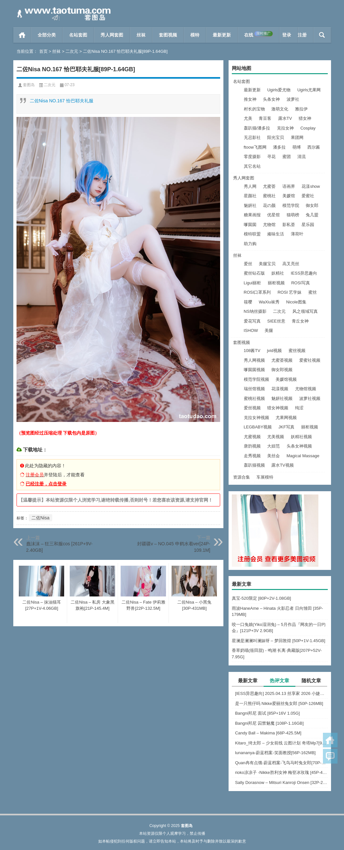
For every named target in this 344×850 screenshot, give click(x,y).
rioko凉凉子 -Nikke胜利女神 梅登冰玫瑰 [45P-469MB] (281, 772)
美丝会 (273, 455)
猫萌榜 (293, 214)
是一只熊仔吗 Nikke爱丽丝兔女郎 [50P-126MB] (279, 703)
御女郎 (312, 205)
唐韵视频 (252, 446)
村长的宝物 (254, 109)
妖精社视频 (301, 436)
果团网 (297, 137)
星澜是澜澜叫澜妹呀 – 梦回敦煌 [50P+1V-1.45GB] (279, 640)
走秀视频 (252, 455)
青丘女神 (300, 321)
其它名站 (252, 166)
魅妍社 (250, 205)
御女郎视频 (281, 369)
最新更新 (222, 35)
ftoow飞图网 (255, 147)
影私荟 (288, 224)
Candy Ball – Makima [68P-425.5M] (268, 733)
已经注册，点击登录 (46, 483)
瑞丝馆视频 (254, 388)
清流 (301, 156)
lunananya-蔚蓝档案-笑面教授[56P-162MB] (275, 752)
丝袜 (141, 35)
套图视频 (168, 35)
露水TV (285, 118)
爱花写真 (252, 321)
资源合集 (241, 477)
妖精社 (277, 273)
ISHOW (251, 330)
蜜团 (286, 156)
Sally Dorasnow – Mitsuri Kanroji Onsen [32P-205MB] (281, 782)
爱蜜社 (308, 195)
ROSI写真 (300, 282)
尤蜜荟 (269, 186)
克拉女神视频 (256, 417)
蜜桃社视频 (254, 398)
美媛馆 (288, 195)
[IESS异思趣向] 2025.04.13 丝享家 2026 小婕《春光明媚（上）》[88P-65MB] (281, 693)
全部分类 (47, 35)
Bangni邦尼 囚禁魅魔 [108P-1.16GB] (269, 723)
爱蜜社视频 (309, 360)
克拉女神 (285, 128)
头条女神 (271, 99)
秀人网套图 (112, 35)
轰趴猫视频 (254, 465)
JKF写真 (286, 427)
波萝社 (293, 99)
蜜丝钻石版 (254, 273)
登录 (286, 35)
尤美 (248, 118)
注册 (302, 35)
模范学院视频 (256, 379)
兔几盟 (312, 214)
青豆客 (265, 118)
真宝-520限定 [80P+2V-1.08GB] (261, 598)
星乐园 (308, 224)
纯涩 (299, 407)
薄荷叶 (297, 234)
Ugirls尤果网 (309, 89)
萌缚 (296, 147)
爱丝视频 (252, 407)
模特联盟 (252, 234)
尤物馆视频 (305, 388)
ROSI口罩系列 (257, 292)
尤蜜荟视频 (281, 360)
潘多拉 (279, 147)
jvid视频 (274, 350)
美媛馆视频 (286, 379)
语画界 (288, 186)
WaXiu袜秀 (269, 302)
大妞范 (273, 446)
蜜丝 (312, 292)
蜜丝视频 (297, 350)
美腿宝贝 (267, 263)
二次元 (71, 51)
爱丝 (248, 263)
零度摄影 (252, 156)
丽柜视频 (276, 282)
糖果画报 (252, 214)
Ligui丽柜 (252, 282)
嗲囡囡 (250, 224)
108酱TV (252, 350)
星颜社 (250, 195)
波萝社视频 (309, 398)
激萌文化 (279, 109)
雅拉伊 (301, 109)
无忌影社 (252, 137)
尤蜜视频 (252, 436)
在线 (258, 34)
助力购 (250, 243)
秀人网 (250, 186)
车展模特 (264, 477)
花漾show (311, 186)
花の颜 (269, 205)
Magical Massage (303, 455)
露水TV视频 (282, 465)
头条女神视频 (299, 446)
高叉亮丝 (290, 263)
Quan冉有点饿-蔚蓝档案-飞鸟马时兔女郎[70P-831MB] (281, 762)
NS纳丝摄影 (255, 311)
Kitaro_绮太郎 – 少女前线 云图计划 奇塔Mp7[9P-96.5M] (281, 743)
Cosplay (307, 128)
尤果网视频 (286, 417)
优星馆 (273, 214)
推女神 (250, 99)
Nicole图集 (296, 302)
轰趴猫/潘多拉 (257, 128)
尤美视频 (275, 436)
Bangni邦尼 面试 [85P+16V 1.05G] (267, 713)
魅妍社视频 (281, 398)
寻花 (271, 156)
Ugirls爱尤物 (279, 89)
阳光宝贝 (275, 137)
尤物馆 (269, 224)
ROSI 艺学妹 (290, 292)
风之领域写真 (305, 311)
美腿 (269, 330)
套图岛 (29, 85)
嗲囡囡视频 (254, 369)
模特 (194, 35)
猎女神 (305, 118)
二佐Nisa (40, 517)
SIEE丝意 (276, 321)
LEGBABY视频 (258, 427)
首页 (22, 35)
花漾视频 (279, 388)
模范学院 (290, 205)
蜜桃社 (269, 195)
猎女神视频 (277, 407)
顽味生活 (275, 234)
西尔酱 (313, 147)
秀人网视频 (254, 360)
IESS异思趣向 (304, 273)
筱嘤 (248, 302)
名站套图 (78, 35)
